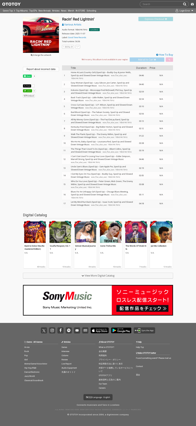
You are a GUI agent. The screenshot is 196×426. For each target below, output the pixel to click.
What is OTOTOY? (106, 347)
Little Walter (97, 97)
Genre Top (8, 10)
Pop (26, 355)
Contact (139, 366)
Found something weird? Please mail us (153, 358)
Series (64, 347)
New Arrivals (45, 10)
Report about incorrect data (40, 69)
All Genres (37, 342)
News (63, 10)
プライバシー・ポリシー (110, 359)
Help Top (140, 347)
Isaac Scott (108, 202)
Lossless (94, 29)
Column (65, 355)
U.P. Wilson (101, 104)
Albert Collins (115, 149)
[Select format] (105, 59)
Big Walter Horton (104, 126)
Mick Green (116, 181)
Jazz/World (29, 376)
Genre (29, 342)
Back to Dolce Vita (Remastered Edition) (34, 247)
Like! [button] (28, 91)
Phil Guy (119, 90)
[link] (155, 19)
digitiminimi (113, 414)
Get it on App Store (99, 330)
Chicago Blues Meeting (117, 191)
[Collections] (167, 10)
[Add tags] (77, 47)
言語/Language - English (98, 397)
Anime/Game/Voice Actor (35, 364)
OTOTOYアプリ (105, 375)
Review (65, 359)
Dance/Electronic (32, 372)
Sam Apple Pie (106, 166)
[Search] (186, 4)
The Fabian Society (100, 112)
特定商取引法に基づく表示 (111, 364)
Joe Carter (111, 82)
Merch (71, 10)
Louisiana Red (104, 141)
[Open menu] (183, 10)
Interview (65, 351)
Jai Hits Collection (158, 245)
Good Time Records (77, 37)
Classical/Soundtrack (33, 380)
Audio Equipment (69, 368)
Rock (26, 351)
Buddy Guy (107, 173)
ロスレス (68, 46)
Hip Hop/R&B (30, 368)
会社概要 (103, 351)
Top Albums (22, 10)
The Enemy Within (105, 134)
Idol (26, 359)
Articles (56, 10)
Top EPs (33, 10)
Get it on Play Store (121, 330)
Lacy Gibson (100, 82)
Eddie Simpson (123, 156)
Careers (102, 388)
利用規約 (103, 355)
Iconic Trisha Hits (108, 245)
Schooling (91, 10)
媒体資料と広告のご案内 (110, 380)
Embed (29, 95)
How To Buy (164, 54)
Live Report (67, 364)
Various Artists (71, 24)
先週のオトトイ (68, 372)
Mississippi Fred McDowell (102, 90)
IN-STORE (80, 10)
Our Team (103, 384)
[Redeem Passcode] (192, 4)
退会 (138, 375)
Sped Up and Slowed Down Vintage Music (90, 75)
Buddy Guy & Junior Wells (119, 72)
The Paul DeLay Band (110, 119)
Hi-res (27, 347)
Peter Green (104, 181)
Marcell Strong (77, 159)
